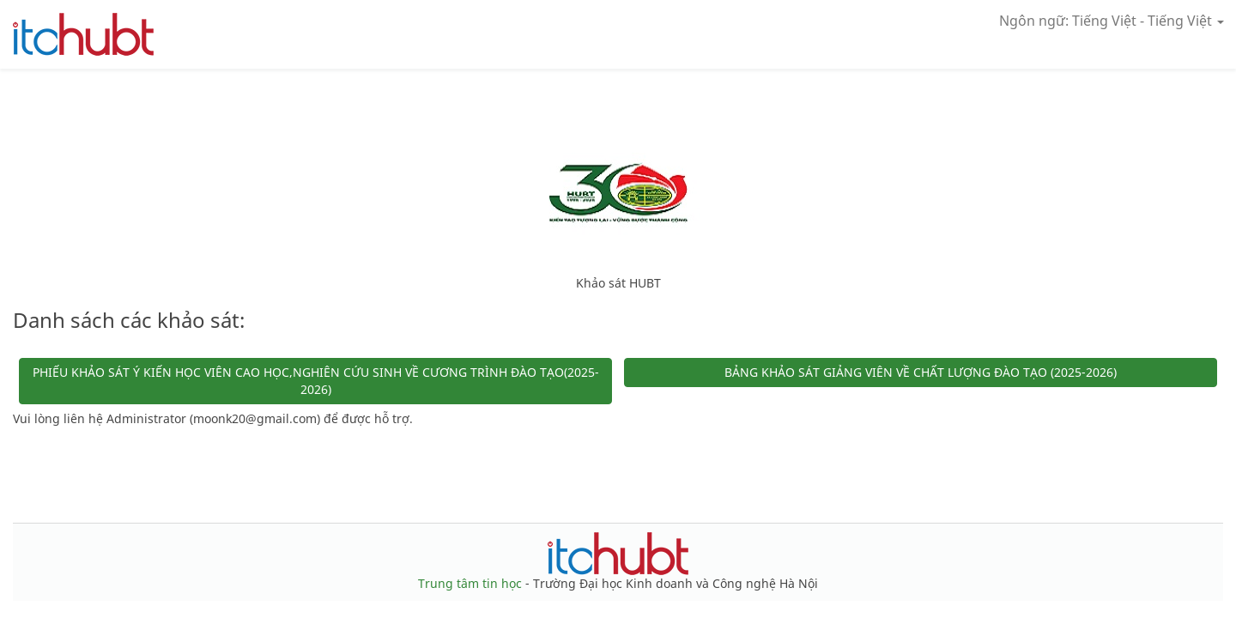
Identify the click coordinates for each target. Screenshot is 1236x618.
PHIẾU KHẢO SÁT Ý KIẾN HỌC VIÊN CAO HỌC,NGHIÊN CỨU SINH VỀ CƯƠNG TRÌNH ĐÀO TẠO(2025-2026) (316, 380)
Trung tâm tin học (471, 583)
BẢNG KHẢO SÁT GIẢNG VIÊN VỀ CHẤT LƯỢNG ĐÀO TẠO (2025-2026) (920, 372)
